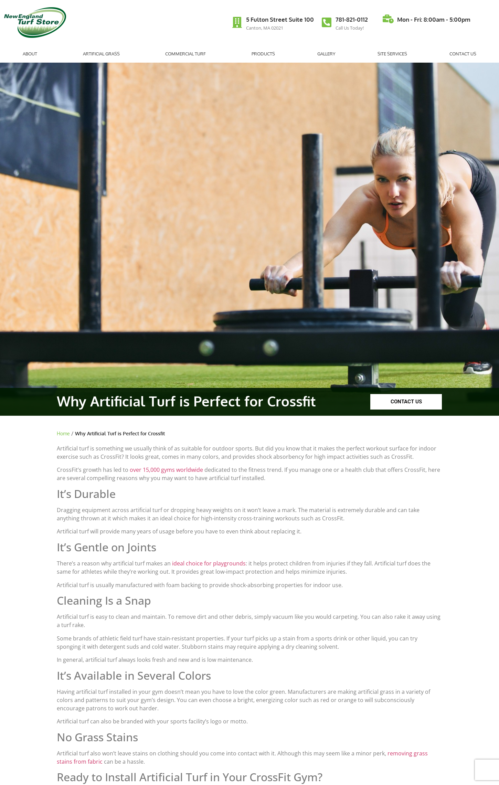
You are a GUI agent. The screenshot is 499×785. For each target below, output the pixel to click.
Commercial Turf (187, 53)
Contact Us (462, 53)
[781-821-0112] (326, 22)
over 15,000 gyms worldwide (166, 470)
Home (63, 433)
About (32, 53)
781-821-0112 (352, 19)
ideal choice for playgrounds (209, 563)
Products (263, 53)
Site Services (392, 53)
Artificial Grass (103, 53)
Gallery (326, 53)
